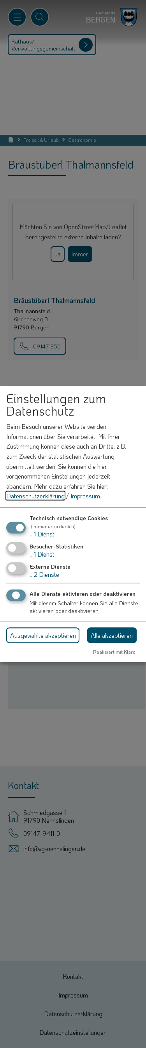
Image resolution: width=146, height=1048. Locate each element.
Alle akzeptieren (112, 635)
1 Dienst (42, 533)
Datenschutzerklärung (35, 496)
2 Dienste (44, 574)
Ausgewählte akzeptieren (43, 635)
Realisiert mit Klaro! (115, 652)
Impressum (85, 496)
